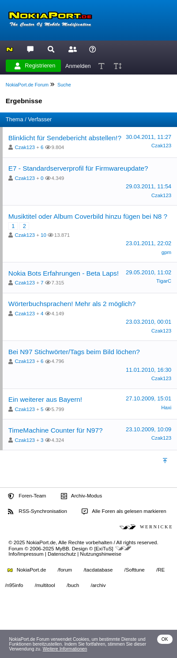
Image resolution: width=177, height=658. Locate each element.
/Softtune (134, 569)
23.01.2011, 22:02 (148, 243)
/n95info (14, 585)
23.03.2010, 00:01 (148, 321)
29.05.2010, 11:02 (148, 272)
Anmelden (78, 65)
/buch (73, 585)
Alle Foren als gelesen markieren (124, 511)
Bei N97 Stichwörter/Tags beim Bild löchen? (74, 351)
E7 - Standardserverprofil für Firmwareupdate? (78, 168)
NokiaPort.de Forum (27, 84)
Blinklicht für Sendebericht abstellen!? (64, 138)
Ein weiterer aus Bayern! (45, 399)
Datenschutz (62, 554)
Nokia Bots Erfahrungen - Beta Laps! (63, 273)
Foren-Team (27, 496)
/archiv (97, 585)
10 (43, 235)
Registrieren (35, 65)
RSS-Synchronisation (37, 511)
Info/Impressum (25, 554)
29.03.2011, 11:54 (148, 186)
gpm (166, 252)
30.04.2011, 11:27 (148, 137)
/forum (65, 569)
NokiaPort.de (27, 569)
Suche (64, 84)
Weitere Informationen (65, 649)
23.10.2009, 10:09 (148, 429)
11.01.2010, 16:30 (148, 369)
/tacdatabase (98, 569)
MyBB (62, 548)
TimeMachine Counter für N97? (55, 430)
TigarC (163, 281)
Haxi (166, 407)
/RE (160, 569)
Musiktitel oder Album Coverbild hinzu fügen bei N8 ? (87, 216)
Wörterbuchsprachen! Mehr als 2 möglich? (72, 303)
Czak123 (25, 147)
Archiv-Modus (81, 496)
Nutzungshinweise (100, 554)
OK (165, 639)
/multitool (45, 585)
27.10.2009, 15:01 (148, 398)
